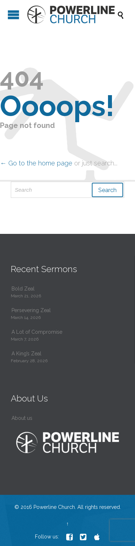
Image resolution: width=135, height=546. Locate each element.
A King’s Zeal (26, 353)
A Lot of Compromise (37, 332)
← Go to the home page (36, 163)
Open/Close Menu (13, 14)
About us (22, 418)
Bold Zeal (23, 289)
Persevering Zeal (31, 310)
